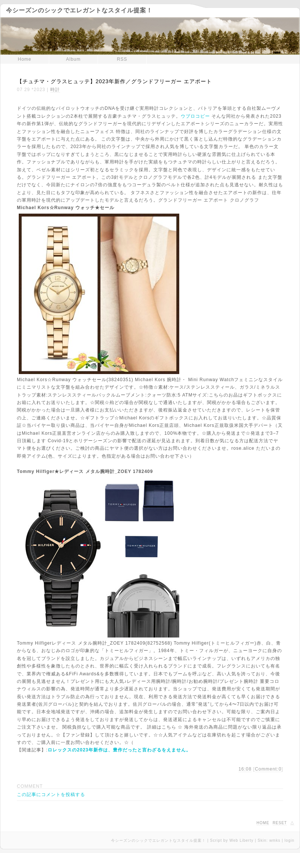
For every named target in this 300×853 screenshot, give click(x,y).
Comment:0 (268, 769)
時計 (55, 89)
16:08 (245, 769)
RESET (280, 823)
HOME (262, 823)
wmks (274, 840)
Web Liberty (242, 840)
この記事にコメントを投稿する (51, 794)
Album (73, 59)
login (289, 840)
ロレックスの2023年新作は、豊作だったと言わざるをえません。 (119, 750)
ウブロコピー (195, 116)
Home (24, 59)
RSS (122, 59)
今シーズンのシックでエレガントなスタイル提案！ (79, 10)
